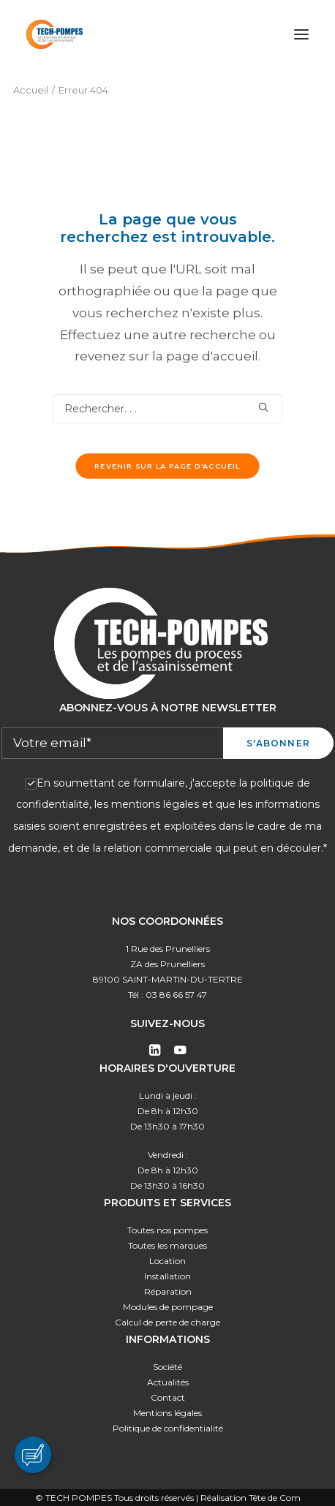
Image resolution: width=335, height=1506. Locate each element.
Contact (168, 1397)
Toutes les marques (167, 1245)
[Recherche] (167, 408)
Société (167, 1366)
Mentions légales (167, 1412)
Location (167, 1260)
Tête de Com (275, 1497)
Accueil (30, 90)
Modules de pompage (168, 1306)
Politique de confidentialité (168, 1428)
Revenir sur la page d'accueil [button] (167, 466)
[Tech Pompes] (54, 34)
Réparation (168, 1291)
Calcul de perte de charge (167, 1322)
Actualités (168, 1382)
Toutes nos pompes (167, 1230)
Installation (167, 1276)
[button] (301, 34)
